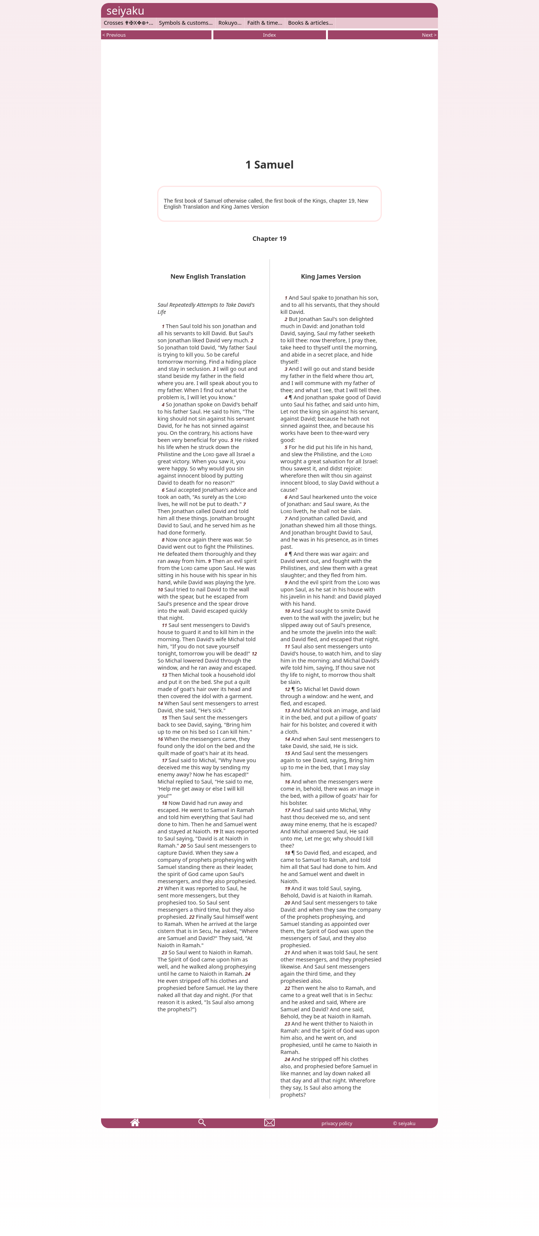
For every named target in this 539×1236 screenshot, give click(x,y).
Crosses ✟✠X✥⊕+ (126, 22)
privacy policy (337, 1123)
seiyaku (125, 10)
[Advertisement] (269, 97)
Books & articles (308, 22)
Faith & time (262, 22)
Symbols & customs (183, 22)
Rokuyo (228, 22)
